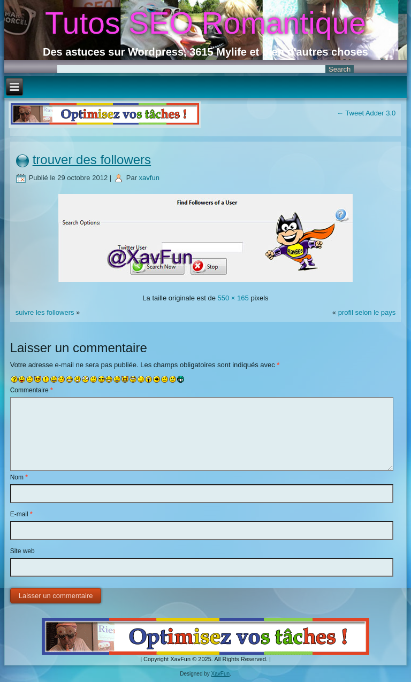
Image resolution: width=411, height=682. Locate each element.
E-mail (21, 514)
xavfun (149, 178)
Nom (19, 477)
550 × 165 (233, 298)
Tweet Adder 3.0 (366, 113)
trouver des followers (92, 159)
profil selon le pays (367, 312)
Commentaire (31, 390)
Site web (22, 551)
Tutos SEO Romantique (205, 23)
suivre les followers (45, 312)
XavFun (220, 674)
